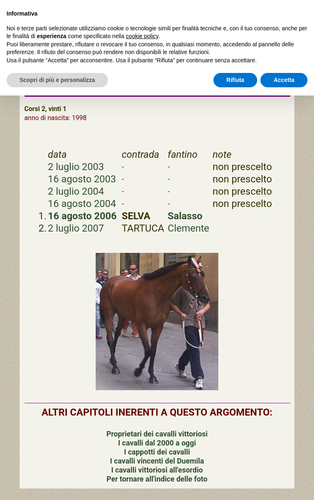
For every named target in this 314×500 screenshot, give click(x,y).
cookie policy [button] (142, 36)
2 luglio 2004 (76, 191)
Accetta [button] (284, 80)
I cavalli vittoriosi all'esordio (157, 470)
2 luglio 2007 (76, 228)
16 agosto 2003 (82, 179)
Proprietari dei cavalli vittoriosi (157, 434)
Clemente (188, 228)
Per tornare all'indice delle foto (157, 479)
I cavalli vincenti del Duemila (157, 461)
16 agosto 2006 (82, 216)
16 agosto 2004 (82, 203)
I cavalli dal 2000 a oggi (157, 443)
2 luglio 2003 (76, 167)
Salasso (185, 216)
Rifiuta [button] (235, 80)
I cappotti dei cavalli (157, 452)
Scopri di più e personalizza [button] (57, 80)
